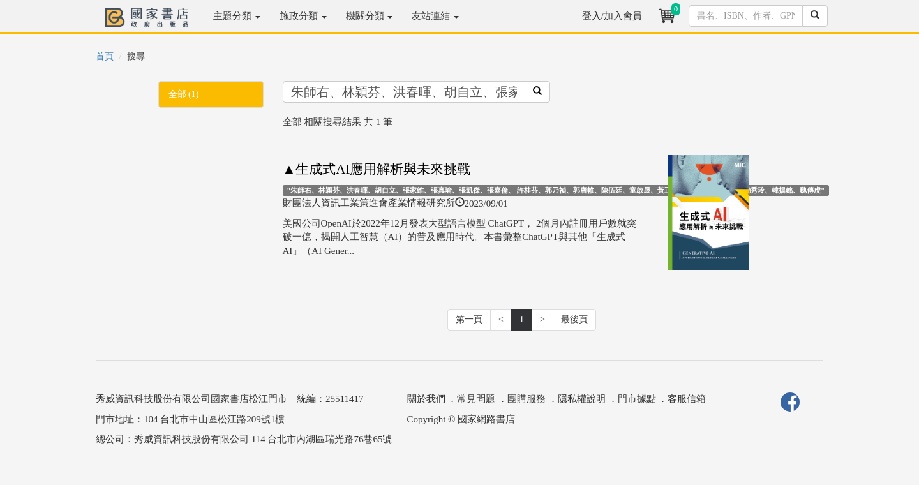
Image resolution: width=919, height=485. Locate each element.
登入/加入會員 (612, 16)
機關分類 (369, 16)
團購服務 (526, 399)
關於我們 (426, 399)
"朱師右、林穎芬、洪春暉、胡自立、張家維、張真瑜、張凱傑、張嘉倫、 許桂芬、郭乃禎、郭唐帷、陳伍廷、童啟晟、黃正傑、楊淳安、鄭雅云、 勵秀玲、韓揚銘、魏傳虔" (556, 190)
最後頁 (574, 319)
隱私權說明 (582, 399)
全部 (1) (183, 94)
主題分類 (236, 16)
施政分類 (303, 16)
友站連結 (435, 16)
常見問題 (476, 399)
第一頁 (469, 319)
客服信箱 (687, 399)
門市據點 (637, 399)
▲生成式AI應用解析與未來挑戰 (377, 169)
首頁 (105, 56)
